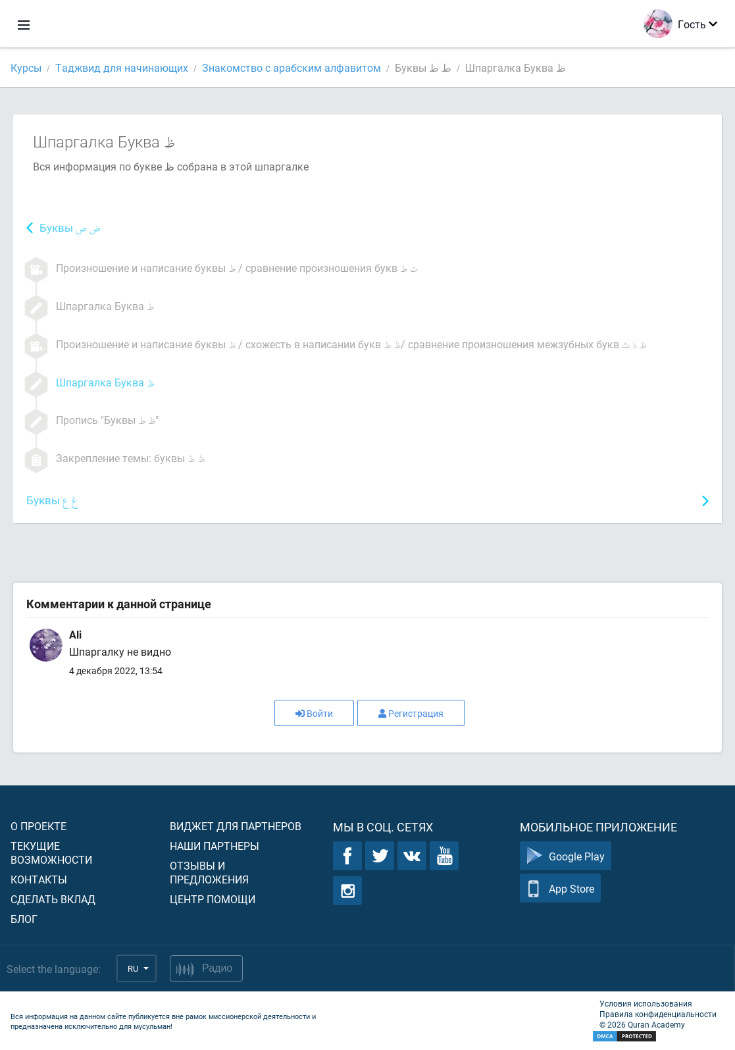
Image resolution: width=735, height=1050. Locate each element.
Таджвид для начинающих (121, 67)
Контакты (39, 879)
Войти (314, 713)
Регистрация (411, 713)
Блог (24, 919)
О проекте (38, 826)
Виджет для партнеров (235, 826)
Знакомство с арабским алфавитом (291, 67)
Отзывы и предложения (209, 872)
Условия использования (645, 1003)
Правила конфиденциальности (658, 1014)
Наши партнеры (214, 846)
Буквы (70, 229)
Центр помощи (212, 899)
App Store (560, 888)
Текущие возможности (51, 852)
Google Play (565, 856)
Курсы (26, 67)
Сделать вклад (53, 899)
